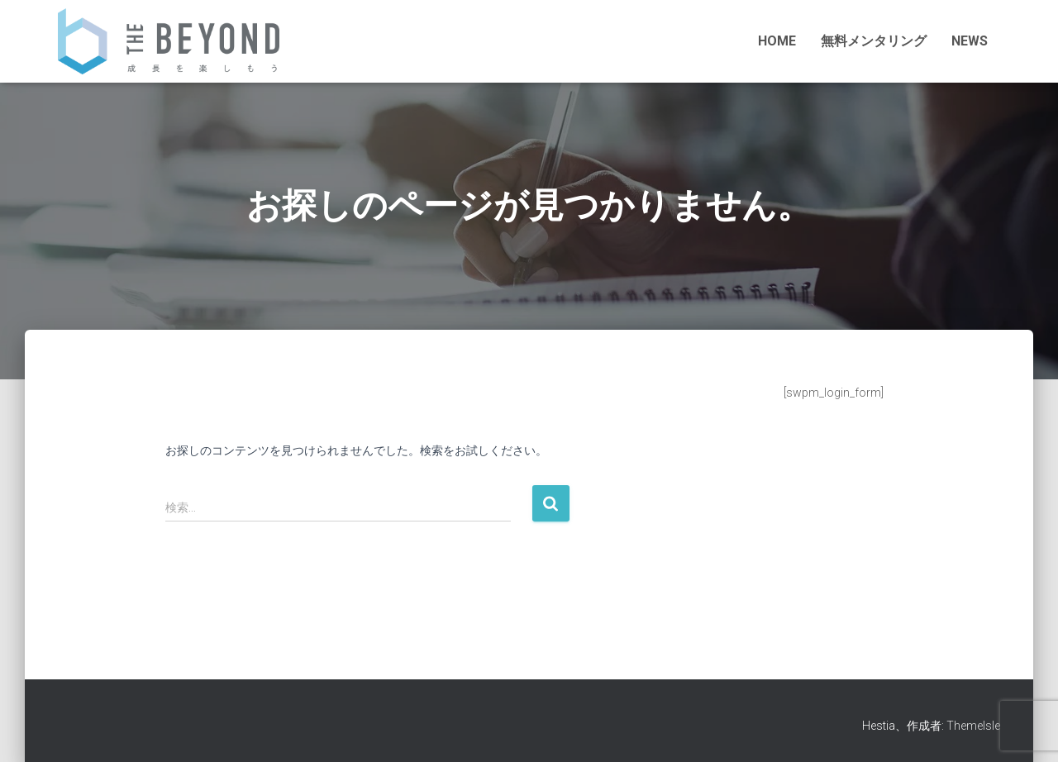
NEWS (969, 41)
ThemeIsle (973, 725)
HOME (777, 41)
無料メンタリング (874, 41)
